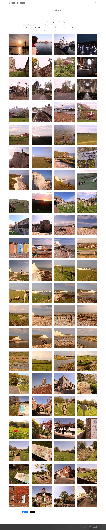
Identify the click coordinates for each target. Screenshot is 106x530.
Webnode (95, 527)
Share (25, 512)
